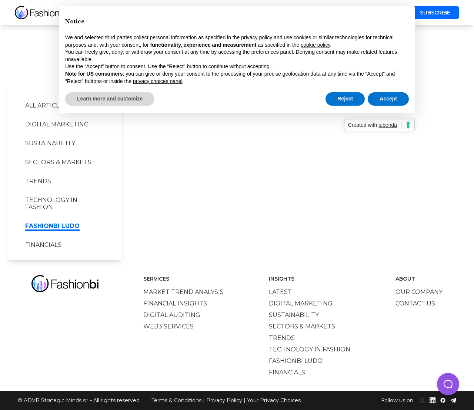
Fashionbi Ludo (52, 225)
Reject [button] (345, 99)
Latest (280, 291)
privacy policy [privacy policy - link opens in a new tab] (256, 37)
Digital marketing (57, 124)
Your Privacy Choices (274, 400)
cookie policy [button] (315, 45)
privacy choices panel (158, 81)
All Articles (46, 105)
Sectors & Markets (58, 162)
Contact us (415, 303)
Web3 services (168, 326)
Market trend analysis (183, 291)
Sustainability (50, 143)
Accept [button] (388, 99)
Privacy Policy (224, 400)
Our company (419, 291)
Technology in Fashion (51, 203)
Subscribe (435, 12)
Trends (38, 181)
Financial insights (175, 303)
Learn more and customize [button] (110, 99)
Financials (43, 244)
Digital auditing (171, 314)
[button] (448, 384)
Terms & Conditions (176, 400)
